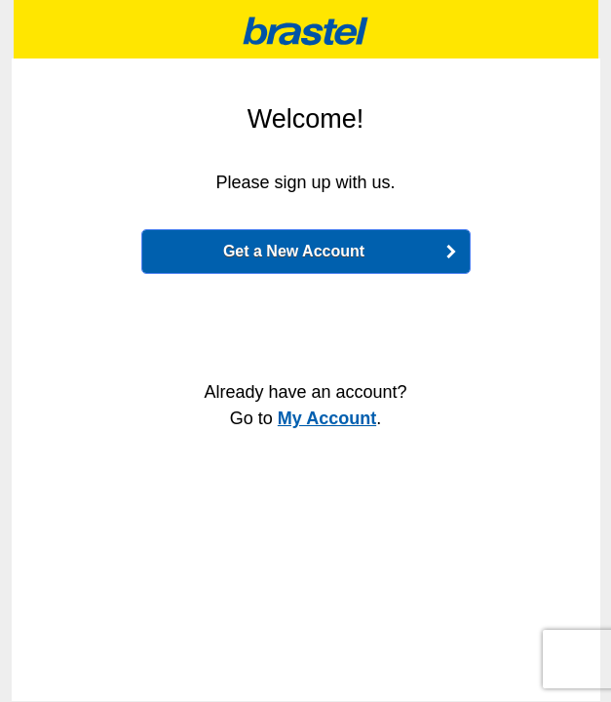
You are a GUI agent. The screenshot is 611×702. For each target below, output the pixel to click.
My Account (327, 418)
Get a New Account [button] (293, 251)
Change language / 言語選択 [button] (39, 26)
